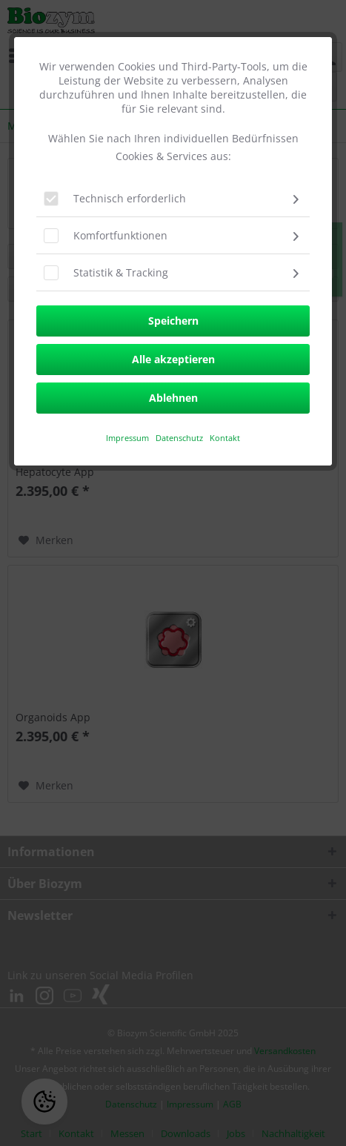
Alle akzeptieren (173, 359)
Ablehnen (173, 398)
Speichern (173, 321)
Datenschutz (180, 437)
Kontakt (225, 437)
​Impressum (127, 437)
